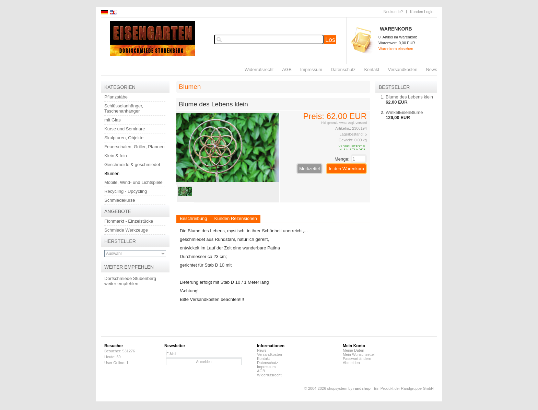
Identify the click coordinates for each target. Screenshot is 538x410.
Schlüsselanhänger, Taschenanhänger (123, 108)
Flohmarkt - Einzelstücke (128, 221)
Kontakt (371, 69)
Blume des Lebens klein (409, 96)
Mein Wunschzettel (359, 354)
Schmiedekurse (119, 200)
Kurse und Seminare (124, 128)
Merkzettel (309, 168)
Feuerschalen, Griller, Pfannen (134, 146)
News (431, 69)
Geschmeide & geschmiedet (132, 164)
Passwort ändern (357, 358)
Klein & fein (115, 155)
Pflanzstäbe (116, 96)
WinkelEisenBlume (404, 112)
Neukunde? (393, 12)
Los (330, 39)
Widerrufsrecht (259, 69)
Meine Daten (353, 350)
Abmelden (351, 363)
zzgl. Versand (357, 123)
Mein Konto (354, 345)
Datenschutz (343, 69)
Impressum (311, 69)
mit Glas (112, 119)
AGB (286, 69)
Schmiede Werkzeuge (126, 230)
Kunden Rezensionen (235, 218)
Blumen (111, 173)
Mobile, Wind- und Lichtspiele (133, 182)
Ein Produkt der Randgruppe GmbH (404, 388)
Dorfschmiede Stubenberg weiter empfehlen (130, 281)
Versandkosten (402, 69)
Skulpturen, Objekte (123, 137)
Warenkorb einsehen (395, 49)
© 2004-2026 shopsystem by (337, 388)
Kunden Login (421, 12)
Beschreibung (193, 218)
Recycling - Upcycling (125, 191)
